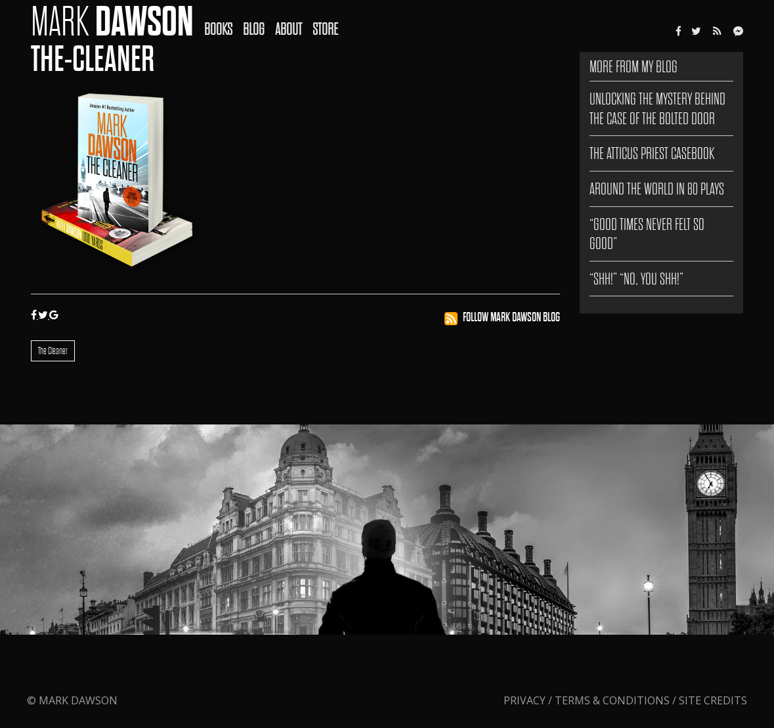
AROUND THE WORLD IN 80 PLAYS (657, 189)
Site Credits (713, 700)
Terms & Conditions (612, 700)
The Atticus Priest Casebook (652, 153)
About (288, 29)
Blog (254, 29)
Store (325, 29)
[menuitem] (223, 20)
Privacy (526, 700)
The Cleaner (53, 351)
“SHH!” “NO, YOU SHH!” (636, 279)
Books (218, 29)
